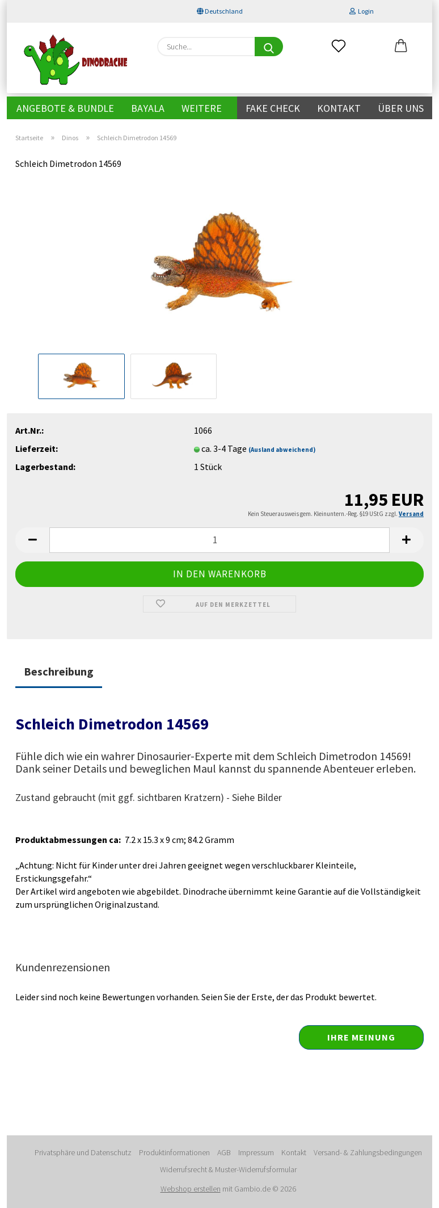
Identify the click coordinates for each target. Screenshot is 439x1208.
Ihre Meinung (361, 1037)
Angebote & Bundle (65, 108)
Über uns (401, 108)
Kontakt (339, 108)
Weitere (201, 108)
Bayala (147, 108)
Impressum (256, 1152)
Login (361, 11)
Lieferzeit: (36, 448)
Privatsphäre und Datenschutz (83, 1152)
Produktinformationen (174, 1152)
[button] (401, 46)
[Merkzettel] (338, 46)
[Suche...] (269, 46)
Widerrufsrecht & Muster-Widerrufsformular (228, 1169)
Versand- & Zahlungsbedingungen (368, 1152)
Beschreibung (59, 671)
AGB (224, 1152)
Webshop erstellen (191, 1189)
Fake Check (273, 108)
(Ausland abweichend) (281, 450)
